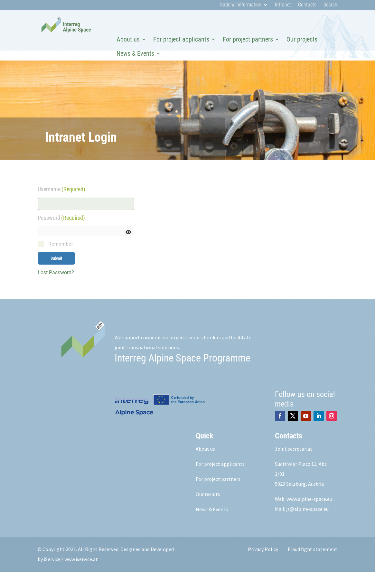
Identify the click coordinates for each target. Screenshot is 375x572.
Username (61, 189)
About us (128, 39)
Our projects (301, 39)
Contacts (307, 5)
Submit (56, 258)
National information (240, 5)
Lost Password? (56, 272)
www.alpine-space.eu (309, 499)
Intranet (283, 5)
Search (330, 5)
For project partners (248, 39)
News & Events (135, 53)
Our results (208, 494)
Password (61, 217)
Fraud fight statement (312, 549)
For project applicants (181, 39)
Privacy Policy (263, 549)
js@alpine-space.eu (307, 509)
